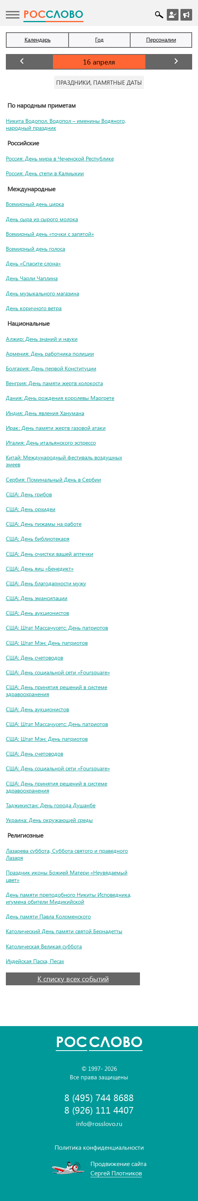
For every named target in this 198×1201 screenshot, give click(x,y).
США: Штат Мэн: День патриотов (47, 642)
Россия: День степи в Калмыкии (45, 173)
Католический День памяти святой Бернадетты (64, 931)
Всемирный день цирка (35, 204)
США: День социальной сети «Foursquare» (58, 672)
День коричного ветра (34, 308)
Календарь (38, 39)
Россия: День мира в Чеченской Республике (60, 158)
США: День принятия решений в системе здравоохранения (56, 690)
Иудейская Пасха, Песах (35, 961)
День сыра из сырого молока (42, 219)
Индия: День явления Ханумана (45, 413)
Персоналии (161, 39)
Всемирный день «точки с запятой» (50, 233)
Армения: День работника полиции (50, 353)
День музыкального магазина (42, 293)
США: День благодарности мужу (46, 583)
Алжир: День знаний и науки (42, 338)
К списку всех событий (73, 978)
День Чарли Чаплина (32, 278)
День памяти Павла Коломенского (48, 916)
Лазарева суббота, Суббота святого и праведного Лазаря (67, 854)
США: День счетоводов (34, 657)
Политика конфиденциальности (99, 1147)
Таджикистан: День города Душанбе (50, 805)
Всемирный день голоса (35, 248)
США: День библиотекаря (37, 538)
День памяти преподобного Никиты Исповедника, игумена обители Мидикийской (68, 898)
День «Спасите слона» (33, 263)
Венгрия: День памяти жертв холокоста (54, 383)
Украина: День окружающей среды (49, 820)
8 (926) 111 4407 (99, 1110)
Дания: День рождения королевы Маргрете (60, 397)
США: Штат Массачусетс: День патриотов (57, 627)
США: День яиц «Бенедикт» (40, 568)
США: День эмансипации (36, 598)
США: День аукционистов (37, 612)
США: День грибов (29, 494)
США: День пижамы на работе (43, 523)
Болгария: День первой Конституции (51, 368)
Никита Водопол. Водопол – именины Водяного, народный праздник (66, 124)
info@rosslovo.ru (99, 1123)
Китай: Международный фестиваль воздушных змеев (64, 461)
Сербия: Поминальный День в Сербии (53, 479)
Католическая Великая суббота (44, 946)
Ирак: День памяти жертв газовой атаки (56, 427)
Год (99, 39)
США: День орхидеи (30, 509)
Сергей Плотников (116, 1173)
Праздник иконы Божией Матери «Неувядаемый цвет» (66, 876)
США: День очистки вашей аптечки (49, 553)
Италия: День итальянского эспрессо (51, 442)
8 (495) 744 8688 (99, 1097)
